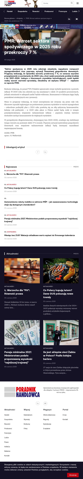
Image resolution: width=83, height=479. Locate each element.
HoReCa (7, 447)
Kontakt (7, 456)
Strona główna (9, 18)
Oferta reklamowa (49, 415)
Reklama (7, 451)
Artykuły (20, 18)
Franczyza (63, 11)
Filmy (25, 428)
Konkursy (27, 424)
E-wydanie (46, 428)
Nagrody (46, 419)
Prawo (6, 442)
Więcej (76, 167)
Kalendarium (28, 415)
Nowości (35, 11)
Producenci (49, 11)
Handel (10, 11)
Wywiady (27, 419)
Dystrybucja (47, 424)
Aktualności (11, 170)
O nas (65, 415)
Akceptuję (73, 475)
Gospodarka (22, 11)
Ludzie (74, 11)
